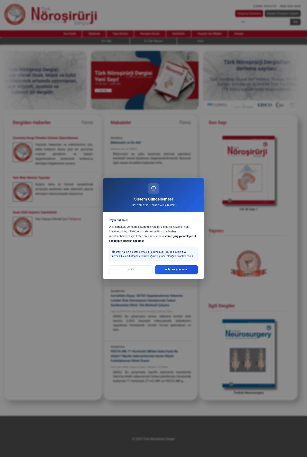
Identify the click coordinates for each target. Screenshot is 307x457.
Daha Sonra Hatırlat (176, 269)
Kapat (130, 269)
